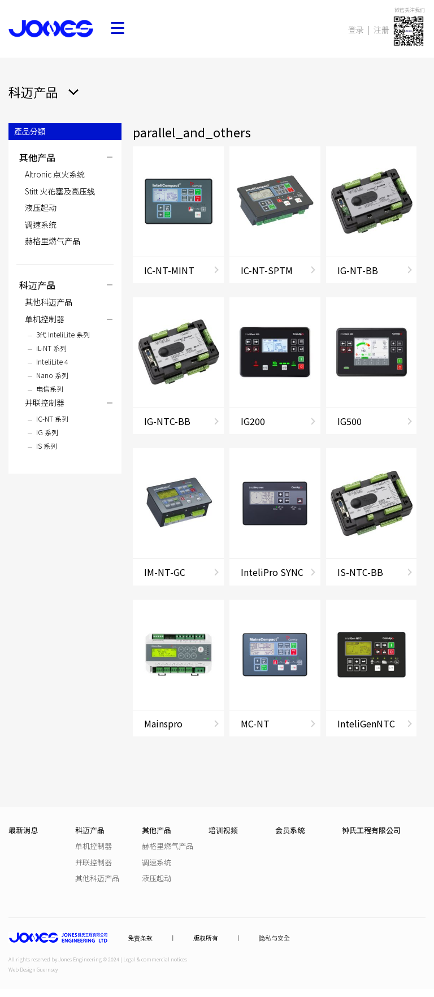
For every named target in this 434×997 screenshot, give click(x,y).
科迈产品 (37, 285)
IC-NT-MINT (169, 270)
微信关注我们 (409, 10)
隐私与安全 (274, 938)
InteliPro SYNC (272, 572)
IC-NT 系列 (52, 418)
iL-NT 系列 (51, 348)
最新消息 (23, 830)
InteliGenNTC (366, 723)
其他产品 (37, 157)
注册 (381, 29)
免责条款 (140, 938)
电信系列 (49, 388)
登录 (356, 29)
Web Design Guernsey (33, 969)
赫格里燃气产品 (52, 240)
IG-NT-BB (357, 270)
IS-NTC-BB (360, 572)
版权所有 (205, 938)
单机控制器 (44, 318)
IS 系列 (46, 445)
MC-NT (255, 723)
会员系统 (290, 830)
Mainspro (163, 723)
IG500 (349, 421)
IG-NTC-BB (167, 421)
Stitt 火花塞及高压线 (60, 191)
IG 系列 (47, 432)
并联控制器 (44, 402)
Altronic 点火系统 (55, 174)
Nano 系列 (52, 375)
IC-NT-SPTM (267, 270)
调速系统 (41, 224)
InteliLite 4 (52, 361)
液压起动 (41, 207)
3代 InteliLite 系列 (63, 334)
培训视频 (223, 830)
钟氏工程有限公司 (371, 830)
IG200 (253, 421)
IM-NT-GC (164, 572)
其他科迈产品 (48, 301)
